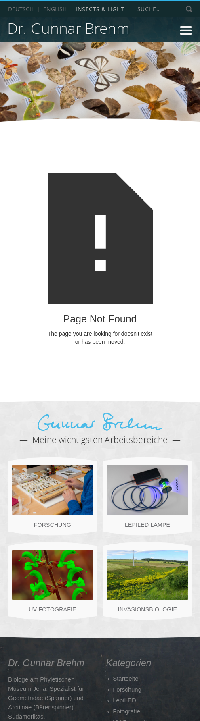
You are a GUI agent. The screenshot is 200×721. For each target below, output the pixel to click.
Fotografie (126, 711)
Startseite (125, 678)
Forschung (127, 689)
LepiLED (124, 700)
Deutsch (21, 9)
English (55, 9)
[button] (165, 31)
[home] (68, 30)
